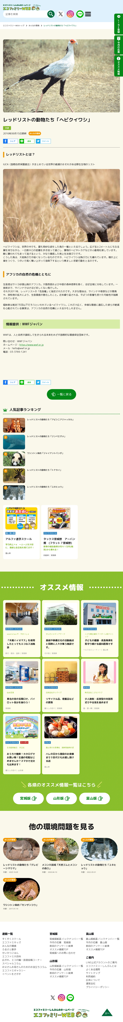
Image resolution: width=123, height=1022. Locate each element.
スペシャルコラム (11, 963)
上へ (107, 1013)
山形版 (58, 798)
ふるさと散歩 (9, 949)
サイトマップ (93, 973)
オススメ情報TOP (59, 949)
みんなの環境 (34, 25)
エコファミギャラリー (14, 970)
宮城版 (25, 798)
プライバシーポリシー (97, 987)
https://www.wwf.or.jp (31, 344)
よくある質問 (93, 969)
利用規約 (90, 976)
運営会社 (90, 983)
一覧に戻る (64, 394)
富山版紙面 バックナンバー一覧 (102, 938)
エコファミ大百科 (11, 956)
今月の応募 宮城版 (60, 942)
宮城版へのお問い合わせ (62, 953)
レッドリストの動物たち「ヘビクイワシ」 (60, 25)
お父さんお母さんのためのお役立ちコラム (24, 967)
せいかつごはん (10, 953)
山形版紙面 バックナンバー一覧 (66, 966)
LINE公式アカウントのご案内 (101, 962)
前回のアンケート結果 (61, 946)
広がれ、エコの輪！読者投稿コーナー (22, 960)
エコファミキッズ (11, 942)
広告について (93, 980)
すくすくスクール (11, 938)
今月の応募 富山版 (96, 942)
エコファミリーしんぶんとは (101, 966)
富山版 (91, 798)
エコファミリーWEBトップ (13, 25)
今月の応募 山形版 (60, 969)
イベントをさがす (11, 974)
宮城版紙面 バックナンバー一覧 (66, 938)
